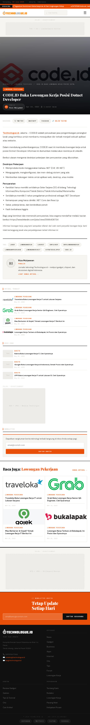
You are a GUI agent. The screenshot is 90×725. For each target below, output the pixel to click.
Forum (49, 670)
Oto (48, 661)
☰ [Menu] (85, 13)
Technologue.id (11, 133)
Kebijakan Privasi (54, 707)
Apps (49, 651)
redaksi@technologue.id (15, 657)
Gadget (50, 642)
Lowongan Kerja (54, 675)
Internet (50, 656)
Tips (48, 666)
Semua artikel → (79, 470)
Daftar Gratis (45, 451)
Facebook (45, 121)
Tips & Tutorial (9, 698)
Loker (12, 245)
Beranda (6, 84)
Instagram (25, 721)
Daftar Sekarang (75, 616)
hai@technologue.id (13, 660)
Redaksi (50, 693)
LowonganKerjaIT (33, 250)
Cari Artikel (8, 707)
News (49, 637)
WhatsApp (32, 121)
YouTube (52, 721)
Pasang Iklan (52, 702)
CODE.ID (68, 250)
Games (6, 693)
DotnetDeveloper (53, 250)
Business (51, 647)
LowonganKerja (26, 245)
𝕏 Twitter (19, 121)
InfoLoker (54, 245)
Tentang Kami (53, 688)
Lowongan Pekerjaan (23, 84)
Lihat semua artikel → (28, 274)
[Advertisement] (45, 62)
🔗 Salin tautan (59, 121)
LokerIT (41, 245)
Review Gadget (9, 688)
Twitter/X (39, 721)
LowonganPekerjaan (13, 250)
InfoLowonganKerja (71, 245)
